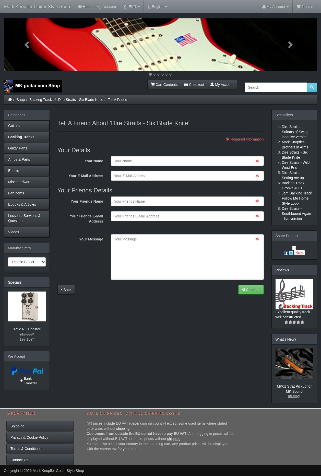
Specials (14, 282)
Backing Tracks (41, 100)
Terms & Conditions (25, 449)
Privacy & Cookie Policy (29, 437)
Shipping (17, 426)
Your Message (91, 239)
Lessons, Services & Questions (24, 218)
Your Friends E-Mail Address (86, 218)
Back (66, 290)
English (157, 7)
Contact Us (19, 460)
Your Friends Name (87, 201)
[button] (27, 44)
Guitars (14, 126)
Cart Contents (164, 85)
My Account (221, 85)
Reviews (282, 270)
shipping (122, 428)
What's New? (286, 339)
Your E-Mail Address (86, 176)
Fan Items (16, 193)
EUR (132, 7)
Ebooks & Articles (22, 204)
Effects (13, 171)
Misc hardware (19, 182)
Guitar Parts (17, 148)
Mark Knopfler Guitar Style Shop (37, 6)
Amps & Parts (19, 159)
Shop (21, 100)
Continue (251, 290)
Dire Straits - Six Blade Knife (80, 100)
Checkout (194, 85)
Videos (13, 232)
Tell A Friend (117, 100)
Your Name (94, 161)
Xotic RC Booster (26, 329)
